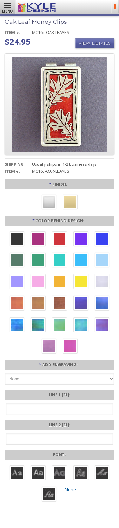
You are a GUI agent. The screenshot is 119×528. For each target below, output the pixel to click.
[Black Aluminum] (17, 240)
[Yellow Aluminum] (81, 282)
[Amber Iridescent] (38, 304)
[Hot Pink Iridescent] (70, 347)
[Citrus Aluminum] (59, 282)
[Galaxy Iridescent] (81, 304)
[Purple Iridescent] (102, 325)
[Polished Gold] (70, 203)
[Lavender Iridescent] (49, 347)
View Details (94, 43)
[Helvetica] (38, 473)
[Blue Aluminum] (102, 240)
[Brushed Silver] (49, 203)
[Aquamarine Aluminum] (102, 261)
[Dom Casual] (81, 473)
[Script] (102, 473)
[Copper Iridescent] (59, 304)
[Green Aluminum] (38, 261)
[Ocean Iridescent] (17, 325)
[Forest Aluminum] (17, 261)
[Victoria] (49, 495)
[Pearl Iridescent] (102, 282)
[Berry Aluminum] (38, 240)
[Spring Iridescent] (59, 325)
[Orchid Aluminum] (17, 282)
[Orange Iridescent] (17, 304)
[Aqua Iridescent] (81, 325)
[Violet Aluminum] (81, 240)
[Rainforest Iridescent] (38, 325)
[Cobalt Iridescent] (102, 304)
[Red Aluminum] (59, 240)
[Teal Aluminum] (59, 261)
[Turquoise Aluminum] (81, 261)
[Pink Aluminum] (38, 282)
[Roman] (17, 473)
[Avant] (59, 473)
